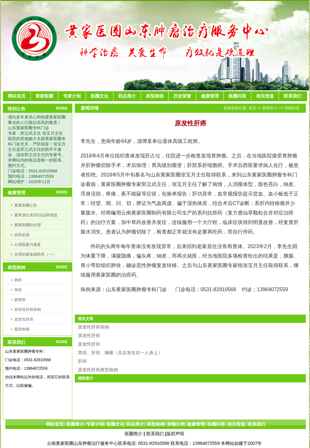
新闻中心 (270, 108)
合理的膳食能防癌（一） (35, 254)
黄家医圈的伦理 (27, 225)
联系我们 (155, 433)
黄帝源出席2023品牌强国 (35, 215)
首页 (252, 108)
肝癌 (82, 361)
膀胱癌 (20, 300)
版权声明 (175, 433)
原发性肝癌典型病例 (98, 369)
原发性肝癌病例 (27, 309)
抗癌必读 (21, 235)
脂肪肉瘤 (21, 329)
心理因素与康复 (27, 244)
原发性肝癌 (23, 319)
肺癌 (18, 280)
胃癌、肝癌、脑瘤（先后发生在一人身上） (120, 352)
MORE (62, 108)
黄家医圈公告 (25, 205)
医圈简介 (133, 433)
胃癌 (18, 290)
